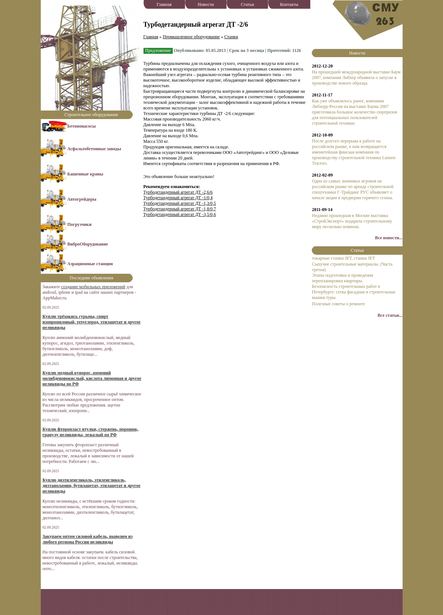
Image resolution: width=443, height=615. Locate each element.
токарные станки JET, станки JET (343, 258)
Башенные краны (85, 174)
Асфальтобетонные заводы (94, 148)
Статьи (247, 4)
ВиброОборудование (87, 244)
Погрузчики (79, 224)
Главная (164, 4)
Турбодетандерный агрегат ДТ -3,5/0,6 (179, 214)
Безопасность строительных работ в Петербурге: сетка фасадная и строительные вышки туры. (353, 292)
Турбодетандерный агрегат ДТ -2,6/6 (178, 192)
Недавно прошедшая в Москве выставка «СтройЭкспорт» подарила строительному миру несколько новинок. (352, 221)
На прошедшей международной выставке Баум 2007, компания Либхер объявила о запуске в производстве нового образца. (356, 77)
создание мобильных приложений (93, 286)
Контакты (289, 4)
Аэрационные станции (90, 263)
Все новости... (389, 237)
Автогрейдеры (81, 199)
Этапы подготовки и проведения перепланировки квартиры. (342, 278)
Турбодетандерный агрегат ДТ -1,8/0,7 (179, 208)
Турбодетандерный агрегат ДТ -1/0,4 (178, 197)
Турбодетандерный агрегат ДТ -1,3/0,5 (179, 203)
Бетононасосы (81, 126)
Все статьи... (389, 315)
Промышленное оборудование (191, 36)
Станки (231, 36)
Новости (206, 4)
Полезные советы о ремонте (338, 303)
